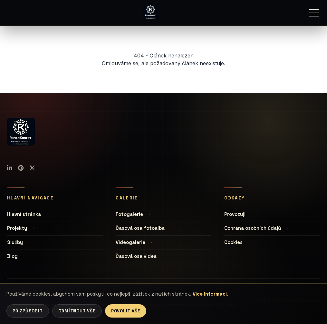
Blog (12, 256)
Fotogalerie (129, 214)
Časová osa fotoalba (140, 228)
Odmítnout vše (77, 311)
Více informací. (210, 294)
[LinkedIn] (9, 168)
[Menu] (314, 13)
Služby (15, 242)
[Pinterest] (21, 168)
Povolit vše (125, 311)
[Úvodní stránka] (150, 12)
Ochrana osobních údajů (252, 228)
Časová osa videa (136, 256)
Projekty (17, 228)
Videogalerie (130, 242)
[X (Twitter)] (32, 168)
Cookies (233, 242)
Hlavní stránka (24, 214)
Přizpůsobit (28, 311)
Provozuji (234, 214)
